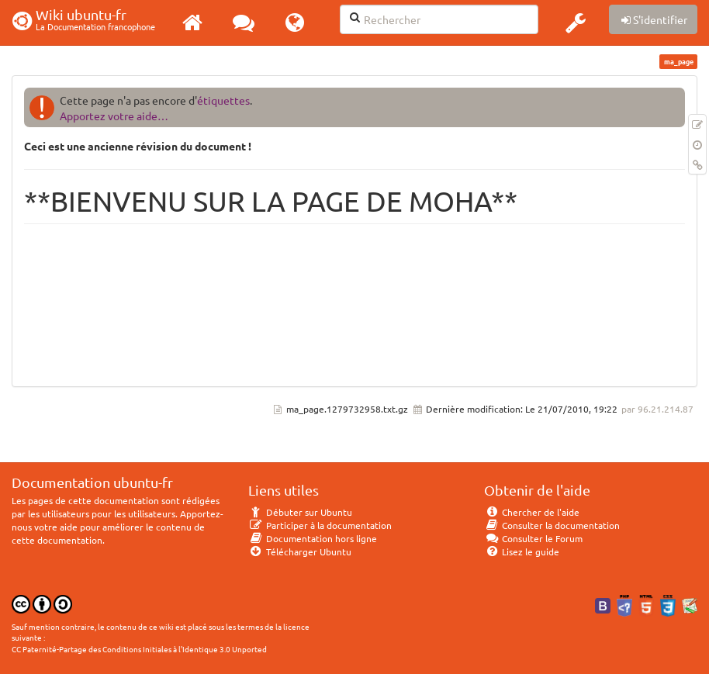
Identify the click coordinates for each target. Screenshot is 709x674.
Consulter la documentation (552, 525)
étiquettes (223, 100)
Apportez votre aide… (114, 116)
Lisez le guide (521, 551)
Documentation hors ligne (312, 538)
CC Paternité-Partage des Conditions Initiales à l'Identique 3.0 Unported (139, 649)
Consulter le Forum (533, 538)
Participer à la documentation (320, 525)
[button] (575, 22)
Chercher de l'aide (531, 512)
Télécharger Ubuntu (299, 551)
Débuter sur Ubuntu (300, 512)
